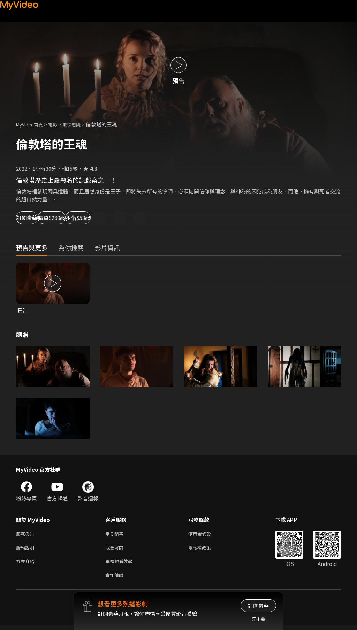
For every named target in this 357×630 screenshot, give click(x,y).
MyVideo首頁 (32, 124)
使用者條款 (205, 535)
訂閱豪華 (35, 217)
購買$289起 (82, 217)
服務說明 (26, 549)
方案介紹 (26, 564)
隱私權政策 (205, 549)
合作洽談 (115, 579)
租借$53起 (131, 217)
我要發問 (115, 549)
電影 (58, 124)
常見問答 (115, 535)
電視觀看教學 (121, 564)
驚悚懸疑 (79, 124)
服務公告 (26, 535)
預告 (22, 310)
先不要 (258, 618)
